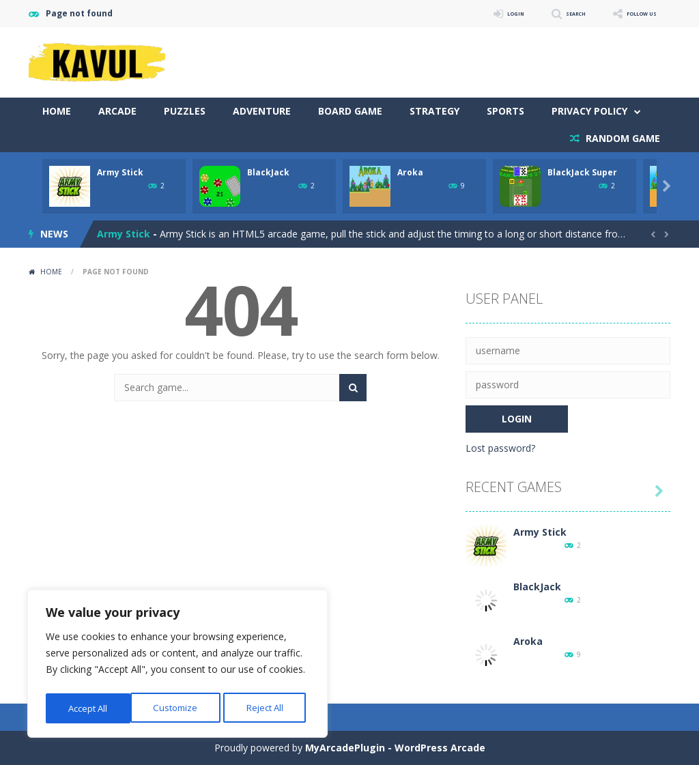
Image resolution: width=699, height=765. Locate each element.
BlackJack (268, 172)
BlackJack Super (582, 172)
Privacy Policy (589, 110)
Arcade (117, 110)
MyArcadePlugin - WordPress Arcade (395, 747)
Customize (89, 708)
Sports (505, 110)
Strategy (434, 110)
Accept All (267, 708)
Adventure (262, 110)
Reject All (179, 708)
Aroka (410, 172)
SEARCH (549, 13)
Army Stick (120, 172)
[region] (177, 666)
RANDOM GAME (621, 138)
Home (56, 110)
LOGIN (476, 13)
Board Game (350, 110)
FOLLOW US (632, 13)
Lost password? (500, 448)
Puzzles (184, 110)
